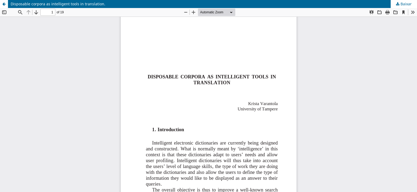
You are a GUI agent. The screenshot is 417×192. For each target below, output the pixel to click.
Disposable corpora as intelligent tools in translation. (58, 3)
